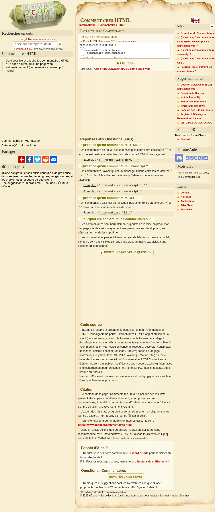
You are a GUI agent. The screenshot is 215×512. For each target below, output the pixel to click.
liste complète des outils (48, 48)
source (197, 172)
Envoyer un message (125, 476)
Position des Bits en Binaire (197, 110)
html (180, 176)
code (205, 172)
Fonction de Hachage (193, 93)
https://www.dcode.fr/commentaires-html (105, 424)
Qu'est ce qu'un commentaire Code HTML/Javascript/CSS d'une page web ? (196, 41)
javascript (189, 176)
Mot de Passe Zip (191, 97)
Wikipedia (186, 209)
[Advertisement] (53, 102)
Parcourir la (39, 48)
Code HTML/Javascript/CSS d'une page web (109, 41)
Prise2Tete (187, 205)
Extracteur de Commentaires (197, 33)
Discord (185, 139)
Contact (185, 192)
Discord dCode (138, 453)
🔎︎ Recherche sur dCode (39, 39)
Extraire (127, 63)
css (198, 176)
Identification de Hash (193, 101)
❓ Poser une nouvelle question (125, 252)
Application (187, 201)
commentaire (185, 172)
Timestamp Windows (193, 105)
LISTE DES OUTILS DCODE (196, 122)
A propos (186, 196)
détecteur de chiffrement (151, 461)
